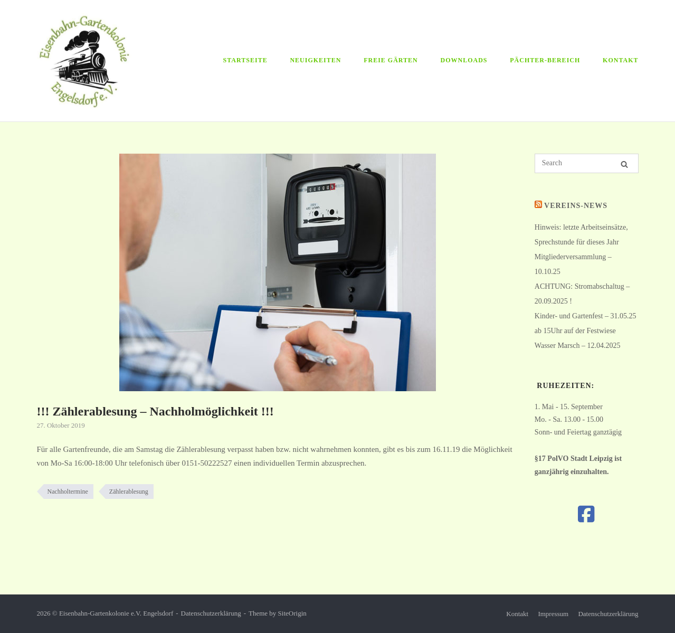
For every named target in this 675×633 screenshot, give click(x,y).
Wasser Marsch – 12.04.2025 (578, 345)
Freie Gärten (391, 60)
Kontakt (620, 60)
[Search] (624, 164)
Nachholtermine (67, 491)
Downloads (464, 60)
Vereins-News (575, 206)
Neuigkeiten (315, 60)
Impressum (553, 614)
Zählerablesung (128, 491)
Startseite (245, 60)
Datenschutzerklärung (211, 613)
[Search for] (587, 163)
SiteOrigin (292, 613)
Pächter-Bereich (545, 60)
